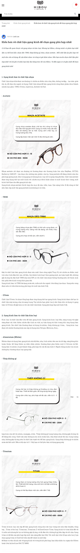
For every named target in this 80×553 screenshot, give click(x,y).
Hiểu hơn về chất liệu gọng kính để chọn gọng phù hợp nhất (37, 42)
